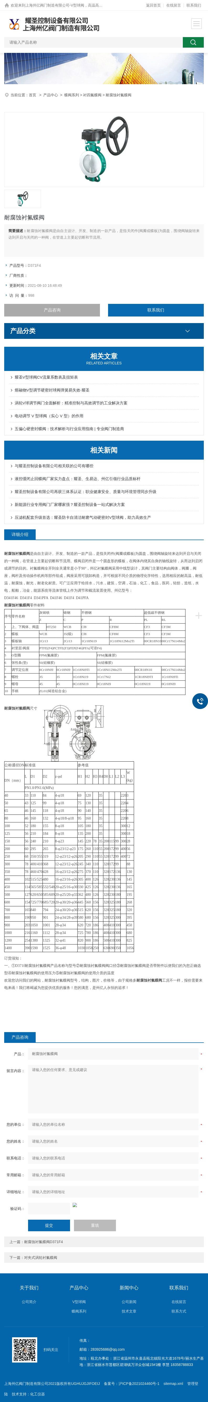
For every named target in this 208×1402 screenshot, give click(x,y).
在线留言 (173, 5)
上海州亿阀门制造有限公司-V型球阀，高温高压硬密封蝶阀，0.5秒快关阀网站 (88, 5)
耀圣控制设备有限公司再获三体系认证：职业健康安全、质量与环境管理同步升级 (85, 491)
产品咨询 (52, 310)
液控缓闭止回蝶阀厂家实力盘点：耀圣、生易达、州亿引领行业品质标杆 (78, 478)
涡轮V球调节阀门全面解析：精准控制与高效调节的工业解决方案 (71, 403)
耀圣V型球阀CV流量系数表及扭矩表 (46, 377)
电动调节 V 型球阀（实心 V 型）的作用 (49, 416)
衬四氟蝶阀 (92, 95)
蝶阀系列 (71, 95)
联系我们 (193, 5)
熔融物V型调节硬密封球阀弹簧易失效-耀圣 (52, 390)
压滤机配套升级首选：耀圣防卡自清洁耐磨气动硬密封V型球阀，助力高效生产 (83, 517)
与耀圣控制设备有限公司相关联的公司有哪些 (54, 466)
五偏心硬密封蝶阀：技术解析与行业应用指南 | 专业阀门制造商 (69, 428)
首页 (33, 95)
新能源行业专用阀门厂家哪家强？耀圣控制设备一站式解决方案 (70, 504)
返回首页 (153, 5)
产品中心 (50, 95)
